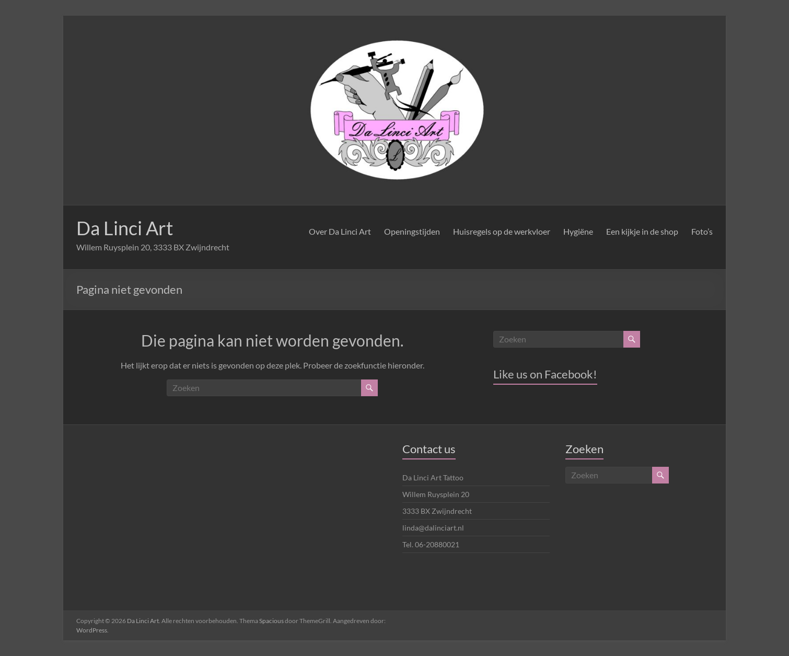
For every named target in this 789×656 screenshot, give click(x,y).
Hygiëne (578, 231)
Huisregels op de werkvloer (501, 231)
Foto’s (702, 231)
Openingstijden (412, 231)
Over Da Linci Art (340, 231)
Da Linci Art (124, 227)
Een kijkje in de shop (642, 231)
